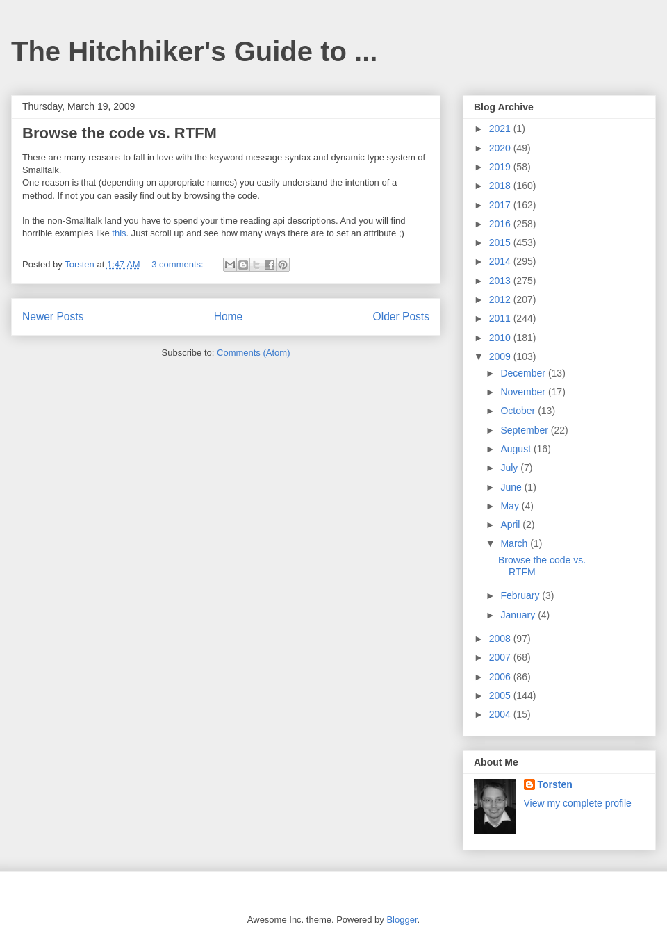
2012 (501, 299)
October (519, 410)
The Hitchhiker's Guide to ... (194, 51)
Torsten (555, 784)
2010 (501, 337)
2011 (501, 318)
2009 (501, 356)
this (119, 233)
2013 (501, 280)
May (510, 505)
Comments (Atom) (253, 352)
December (523, 373)
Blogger (401, 919)
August (516, 448)
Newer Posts (52, 316)
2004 (501, 714)
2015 (501, 242)
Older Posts (401, 316)
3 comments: (178, 264)
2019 (501, 166)
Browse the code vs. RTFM (119, 133)
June (512, 487)
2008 (501, 638)
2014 (501, 261)
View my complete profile (578, 803)
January (519, 614)
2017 (501, 205)
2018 (501, 185)
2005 (501, 695)
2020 (501, 148)
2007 (501, 657)
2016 (501, 223)
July (510, 467)
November (523, 391)
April (511, 524)
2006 (501, 676)
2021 (501, 128)
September (525, 430)
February (521, 595)
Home (228, 316)
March (515, 543)
